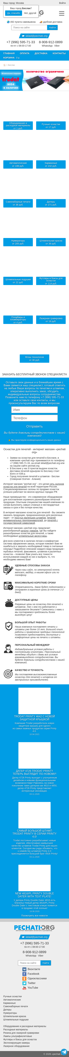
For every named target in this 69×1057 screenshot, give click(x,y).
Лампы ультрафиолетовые (17, 1036)
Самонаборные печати (15, 1006)
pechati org (58, 1054)
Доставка (41, 53)
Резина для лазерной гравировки (21, 1032)
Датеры (7, 1009)
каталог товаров (29, 530)
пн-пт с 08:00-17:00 (20, 45)
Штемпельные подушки (16, 1019)
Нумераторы (10, 1013)
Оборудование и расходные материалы (24, 1026)
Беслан (11, 65)
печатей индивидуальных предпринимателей (29, 519)
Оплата (24, 53)
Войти (62, 3)
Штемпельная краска (14, 1016)
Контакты (59, 53)
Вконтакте (31, 969)
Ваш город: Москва (13, 3)
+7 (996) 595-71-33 (20, 42)
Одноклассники (34, 978)
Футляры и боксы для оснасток (20, 1039)
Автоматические (12, 999)
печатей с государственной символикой (30, 521)
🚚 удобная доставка (50, 22)
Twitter (28, 983)
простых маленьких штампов (30, 517)
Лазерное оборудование (16, 1046)
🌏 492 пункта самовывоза (21, 22)
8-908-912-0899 (51, 42)
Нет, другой (30, 13)
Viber (57, 45)
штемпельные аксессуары (33, 536)
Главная (9, 53)
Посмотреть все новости (34, 915)
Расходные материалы (15, 1029)
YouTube (30, 987)
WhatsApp (47, 45)
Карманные (9, 1003)
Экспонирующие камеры (16, 1042)
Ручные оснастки (12, 996)
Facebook (30, 973)
